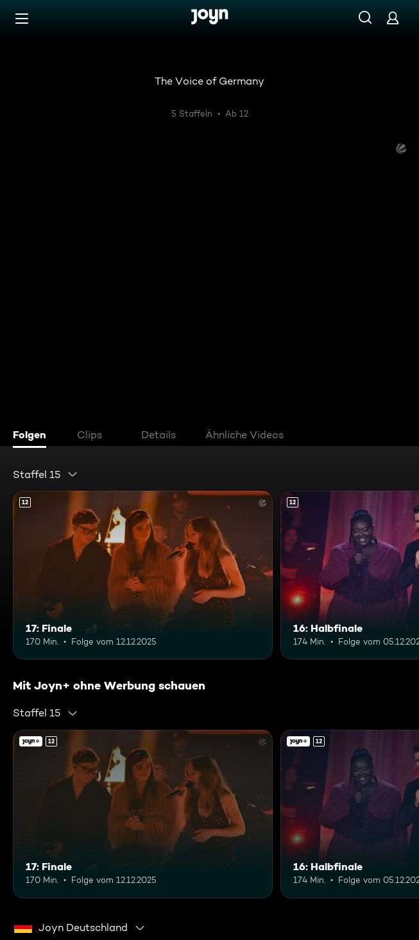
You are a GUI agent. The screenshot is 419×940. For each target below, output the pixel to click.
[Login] (393, 17)
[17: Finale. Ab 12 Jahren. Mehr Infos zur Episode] (143, 575)
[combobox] (45, 474)
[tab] (32, 436)
